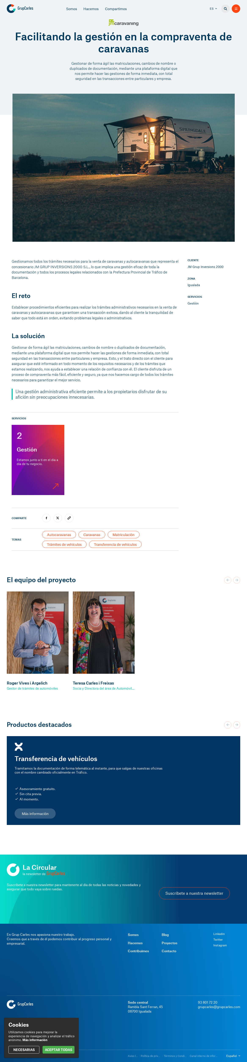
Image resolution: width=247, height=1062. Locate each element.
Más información (35, 813)
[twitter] (58, 518)
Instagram (220, 945)
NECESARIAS (24, 1050)
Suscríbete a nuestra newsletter (194, 893)
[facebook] (46, 518)
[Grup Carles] (27, 8)
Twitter (218, 939)
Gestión (193, 303)
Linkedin (219, 934)
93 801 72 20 (207, 1002)
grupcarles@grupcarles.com (219, 1007)
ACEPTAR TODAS (58, 1050)
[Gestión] (38, 460)
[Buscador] (225, 8)
